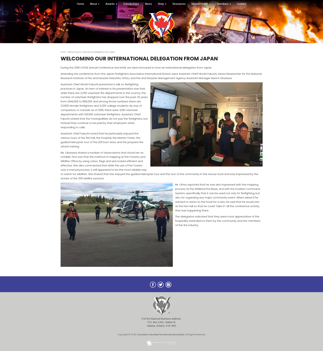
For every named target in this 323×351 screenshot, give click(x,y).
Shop (161, 4)
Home (80, 4)
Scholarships (131, 4)
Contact (241, 4)
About (93, 4)
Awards (110, 4)
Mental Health (199, 4)
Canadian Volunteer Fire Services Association (161, 334)
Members (223, 4)
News (148, 4)
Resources (179, 4)
